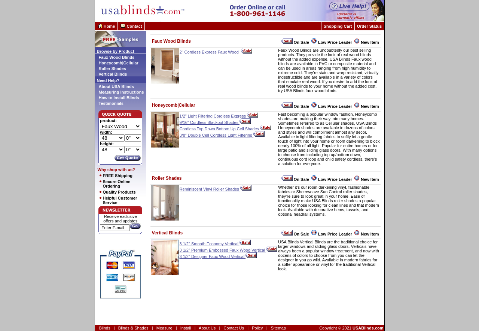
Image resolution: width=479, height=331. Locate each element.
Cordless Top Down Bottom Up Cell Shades (226, 129)
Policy (257, 328)
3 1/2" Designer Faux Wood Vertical (218, 256)
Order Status (369, 26)
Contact (134, 26)
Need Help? (108, 80)
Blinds (104, 328)
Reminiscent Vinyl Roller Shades (215, 189)
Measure (164, 328)
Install (185, 328)
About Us (207, 328)
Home (109, 26)
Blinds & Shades (133, 328)
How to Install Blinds (119, 97)
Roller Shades (112, 68)
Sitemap (278, 328)
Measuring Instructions (121, 92)
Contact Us (234, 328)
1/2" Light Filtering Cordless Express (219, 116)
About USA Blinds (116, 86)
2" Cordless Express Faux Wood (216, 52)
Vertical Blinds (113, 74)
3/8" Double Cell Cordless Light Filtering (222, 135)
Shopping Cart (338, 26)
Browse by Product (115, 51)
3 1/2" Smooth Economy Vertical (215, 244)
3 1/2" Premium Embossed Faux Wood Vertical (229, 250)
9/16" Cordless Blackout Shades (215, 122)
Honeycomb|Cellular (118, 63)
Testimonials (111, 103)
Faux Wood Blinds (117, 57)
